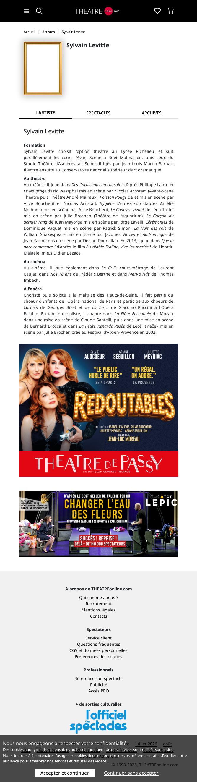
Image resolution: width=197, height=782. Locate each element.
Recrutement (98, 603)
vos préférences (137, 755)
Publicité (98, 684)
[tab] (98, 112)
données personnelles (106, 650)
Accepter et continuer (64, 773)
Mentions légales (98, 610)
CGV (73, 650)
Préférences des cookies (98, 656)
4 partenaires (42, 755)
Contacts (98, 616)
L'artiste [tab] (45, 112)
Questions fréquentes (98, 644)
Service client (98, 638)
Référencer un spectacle (98, 678)
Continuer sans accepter (131, 773)
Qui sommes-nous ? (98, 597)
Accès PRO (98, 691)
